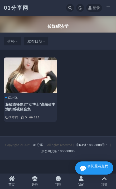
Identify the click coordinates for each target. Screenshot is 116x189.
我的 (81, 181)
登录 (94, 8)
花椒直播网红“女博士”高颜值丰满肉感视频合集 (30, 106)
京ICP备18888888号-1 (92, 145)
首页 (11, 181)
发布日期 (34, 41)
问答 (58, 181)
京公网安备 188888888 (58, 151)
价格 (11, 41)
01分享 (38, 145)
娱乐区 (11, 97)
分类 (34, 181)
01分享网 (16, 7)
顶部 (104, 181)
